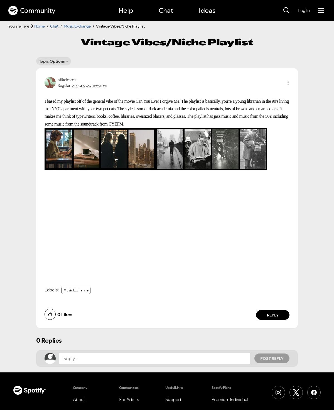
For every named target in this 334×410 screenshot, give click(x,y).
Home (39, 26)
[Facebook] (314, 392)
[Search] (286, 10)
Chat (166, 10)
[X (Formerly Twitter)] (296, 392)
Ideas (207, 10)
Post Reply (272, 358)
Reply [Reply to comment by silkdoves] (273, 315)
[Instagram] (278, 392)
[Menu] (321, 10)
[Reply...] (154, 358)
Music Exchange (77, 26)
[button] (288, 82)
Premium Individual (230, 399)
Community (31, 10)
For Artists (129, 399)
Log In (304, 10)
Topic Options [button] (52, 61)
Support (173, 399)
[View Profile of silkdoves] (67, 80)
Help (126, 10)
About (79, 399)
